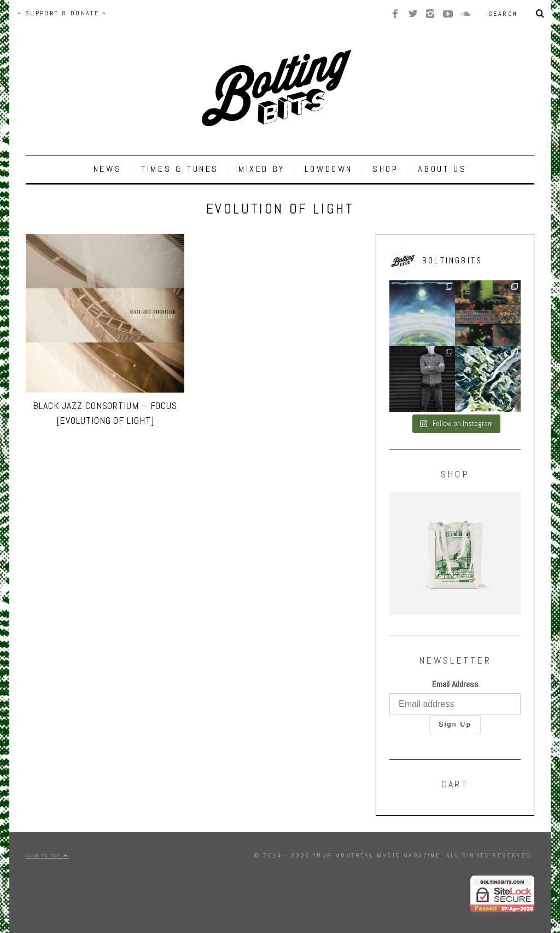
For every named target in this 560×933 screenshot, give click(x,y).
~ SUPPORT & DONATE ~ (62, 13)
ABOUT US (442, 169)
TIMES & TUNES (180, 169)
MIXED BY (261, 169)
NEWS (107, 169)
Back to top (47, 856)
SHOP (385, 169)
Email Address (455, 684)
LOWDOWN (329, 169)
